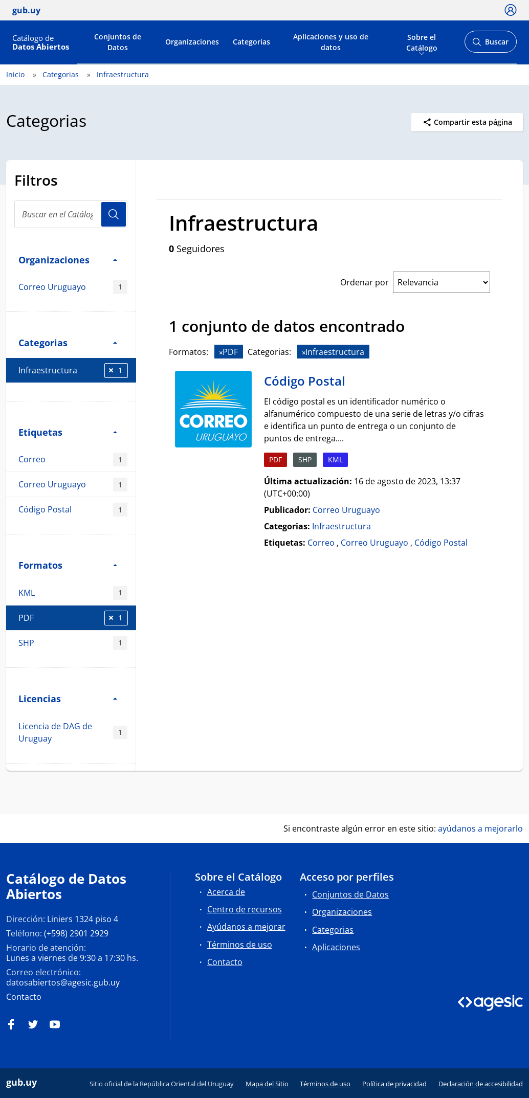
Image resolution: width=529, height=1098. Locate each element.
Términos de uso (239, 944)
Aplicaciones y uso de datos (330, 42)
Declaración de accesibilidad (480, 1083)
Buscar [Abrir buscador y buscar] (490, 45)
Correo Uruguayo (72, 287)
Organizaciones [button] (67, 259)
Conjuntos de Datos (117, 42)
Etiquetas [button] (67, 431)
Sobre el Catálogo (421, 41)
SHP (72, 643)
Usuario (113, 214)
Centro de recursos (244, 909)
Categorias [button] (67, 342)
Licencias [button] (67, 698)
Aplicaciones (336, 947)
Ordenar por (364, 282)
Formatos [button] (67, 564)
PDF (73, 618)
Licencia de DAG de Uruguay (72, 732)
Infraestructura (123, 74)
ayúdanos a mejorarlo (480, 828)
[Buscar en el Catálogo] (71, 214)
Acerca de (226, 892)
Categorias (251, 42)
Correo (72, 459)
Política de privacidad (394, 1083)
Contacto (23, 996)
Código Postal (72, 510)
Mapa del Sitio (267, 1083)
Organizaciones (192, 42)
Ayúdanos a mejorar (246, 926)
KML (72, 593)
